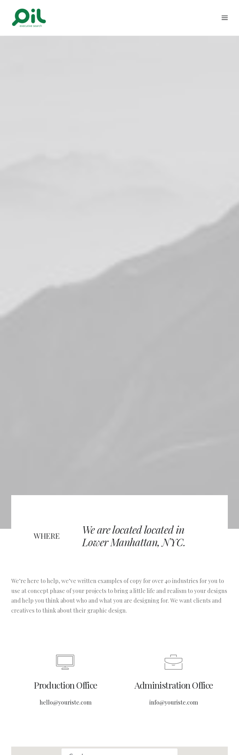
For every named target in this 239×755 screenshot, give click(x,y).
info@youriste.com (173, 696)
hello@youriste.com (65, 696)
